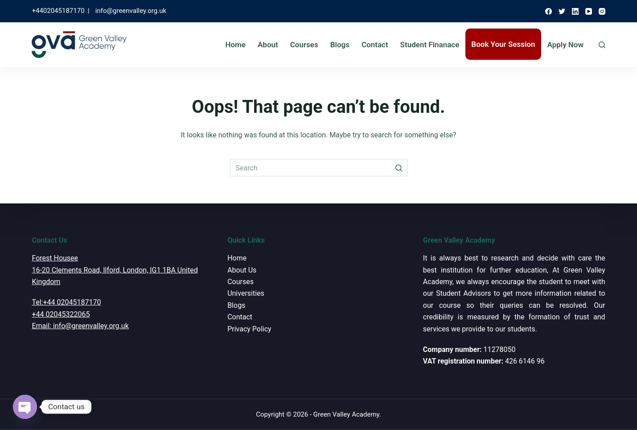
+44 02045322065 (61, 314)
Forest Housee (55, 258)
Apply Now (565, 44)
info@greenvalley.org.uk (130, 11)
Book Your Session (503, 44)
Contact (375, 44)
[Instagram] (602, 11)
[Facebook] (548, 11)
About (268, 44)
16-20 (40, 269)
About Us (241, 269)
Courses (304, 44)
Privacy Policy (249, 328)
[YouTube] (588, 11)
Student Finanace (430, 44)
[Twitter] (562, 11)
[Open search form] (602, 44)
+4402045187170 (58, 11)
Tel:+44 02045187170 (66, 302)
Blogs (339, 44)
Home (235, 44)
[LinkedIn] (575, 11)
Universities (245, 293)
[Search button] (399, 168)
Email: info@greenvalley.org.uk (80, 326)
